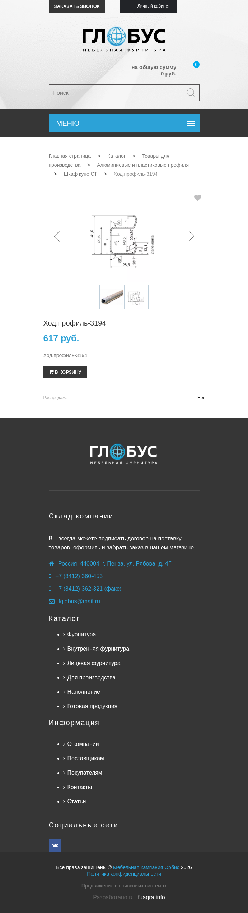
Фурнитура (81, 634)
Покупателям (84, 773)
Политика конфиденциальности (124, 874)
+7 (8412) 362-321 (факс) (88, 589)
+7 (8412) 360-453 (79, 576)
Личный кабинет (153, 6)
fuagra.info (151, 897)
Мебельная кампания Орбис (146, 867)
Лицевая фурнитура (94, 663)
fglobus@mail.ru (79, 601)
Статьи (76, 801)
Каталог (64, 618)
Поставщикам (85, 758)
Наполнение (83, 692)
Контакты (79, 787)
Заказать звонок (77, 6)
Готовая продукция (92, 706)
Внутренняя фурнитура (98, 649)
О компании (83, 744)
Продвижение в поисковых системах (124, 886)
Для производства (91, 677)
